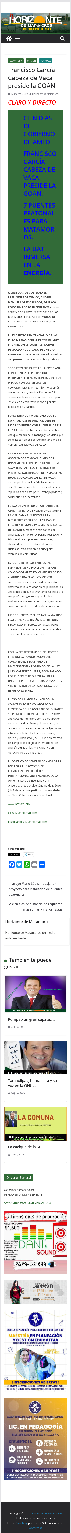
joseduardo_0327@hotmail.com (27, 821)
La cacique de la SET (25, 1146)
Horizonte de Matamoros (45, 94)
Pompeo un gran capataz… (31, 1019)
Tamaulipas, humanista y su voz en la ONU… (32, 1083)
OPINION (31, 61)
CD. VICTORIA (15, 61)
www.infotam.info (19, 804)
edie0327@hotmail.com (22, 812)
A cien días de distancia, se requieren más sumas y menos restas (38, 907)
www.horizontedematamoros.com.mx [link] (27, 1202)
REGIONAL (46, 61)
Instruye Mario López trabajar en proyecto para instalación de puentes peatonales (33, 889)
